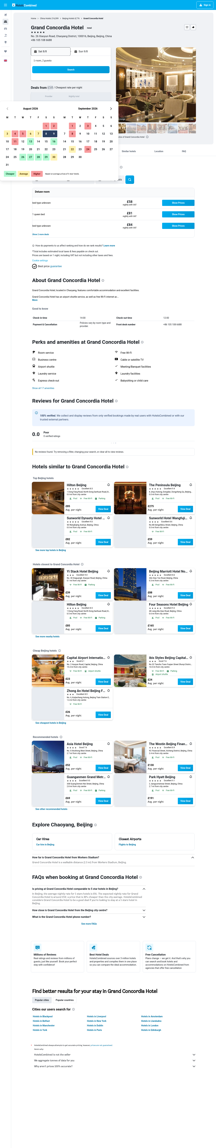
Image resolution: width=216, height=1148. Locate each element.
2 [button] (102, 81)
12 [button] (71, 97)
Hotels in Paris (94, 1030)
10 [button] (56, 97)
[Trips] (5, 51)
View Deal (103, 509)
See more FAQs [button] (89, 923)
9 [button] (102, 89)
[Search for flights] (5, 15)
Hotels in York (40, 1030)
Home (33, 18)
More (35, 300)
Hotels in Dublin (95, 1025)
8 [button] (94, 89)
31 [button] (56, 120)
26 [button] (71, 112)
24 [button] (56, 112)
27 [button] (79, 112)
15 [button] (94, 97)
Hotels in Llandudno (151, 1021)
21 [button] (87, 104)
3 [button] (56, 89)
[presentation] (147, 136)
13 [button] (79, 97)
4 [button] (63, 89)
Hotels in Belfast (41, 1021)
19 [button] (71, 104)
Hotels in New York (96, 1021)
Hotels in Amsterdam (152, 1016)
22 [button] (94, 104)
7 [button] (87, 89)
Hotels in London (149, 1025)
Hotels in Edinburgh (151, 1030)
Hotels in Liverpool (96, 1016)
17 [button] (56, 104)
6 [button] (79, 89)
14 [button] (87, 97)
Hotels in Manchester (44, 1025)
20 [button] (79, 104)
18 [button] (63, 104)
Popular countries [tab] (65, 1000)
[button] (5, 5)
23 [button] (102, 104)
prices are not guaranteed (101, 1045)
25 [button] (63, 112)
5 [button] (71, 89)
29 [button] (94, 112)
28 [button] (87, 112)
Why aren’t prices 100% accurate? (115, 1066)
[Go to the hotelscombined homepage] (24, 4)
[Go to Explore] (5, 42)
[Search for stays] (5, 21)
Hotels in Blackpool (43, 1016)
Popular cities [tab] (42, 1000)
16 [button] (102, 97)
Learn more (109, 245)
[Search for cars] (5, 28)
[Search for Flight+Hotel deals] (5, 35)
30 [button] (102, 112)
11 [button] (63, 97)
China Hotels (45, 18)
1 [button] (94, 81)
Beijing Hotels (68, 18)
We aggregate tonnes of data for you (115, 1060)
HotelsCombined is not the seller (115, 1055)
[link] (51, 550)
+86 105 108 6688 (41, 40)
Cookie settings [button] (40, 260)
